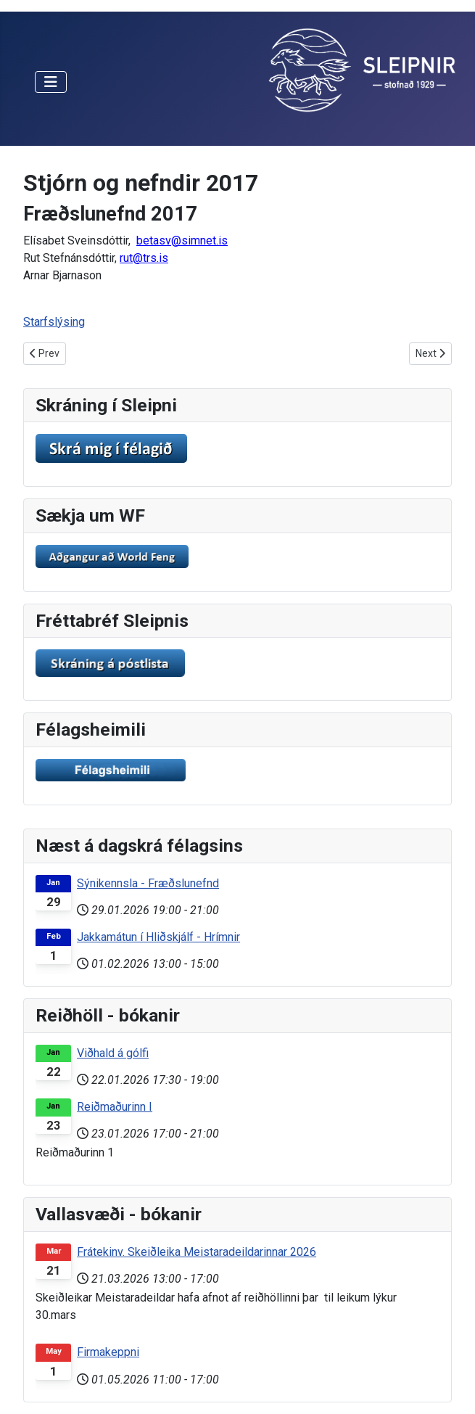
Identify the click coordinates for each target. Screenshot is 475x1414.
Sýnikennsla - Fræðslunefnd (148, 883)
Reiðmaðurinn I (114, 1107)
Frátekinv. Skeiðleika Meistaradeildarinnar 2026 (196, 1252)
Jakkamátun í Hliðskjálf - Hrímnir (158, 937)
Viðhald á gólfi (113, 1053)
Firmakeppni (108, 1352)
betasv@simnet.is (182, 240)
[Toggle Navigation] (51, 82)
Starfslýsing (54, 322)
